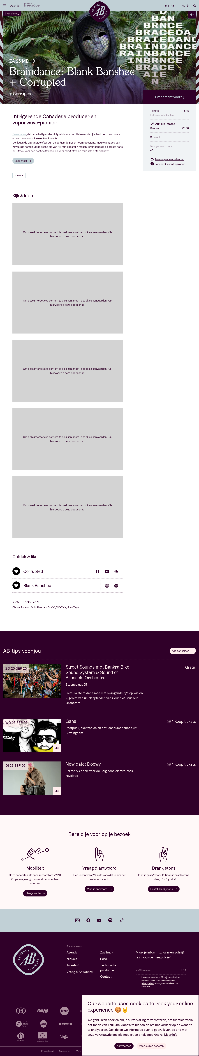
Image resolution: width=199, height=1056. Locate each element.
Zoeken (194, 6)
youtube (99, 920)
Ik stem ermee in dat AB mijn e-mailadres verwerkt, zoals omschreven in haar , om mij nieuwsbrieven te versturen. (160, 982)
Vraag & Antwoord (80, 972)
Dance (19, 175)
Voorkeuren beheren (151, 1046)
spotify (110, 920)
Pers (103, 959)
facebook (88, 920)
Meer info (170, 1035)
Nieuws (72, 959)
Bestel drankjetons (163, 889)
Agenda (14, 5)
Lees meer (23, 160)
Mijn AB (169, 5)
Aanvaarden (124, 1046)
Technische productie (108, 967)
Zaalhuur (106, 952)
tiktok (121, 920)
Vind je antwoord (99, 889)
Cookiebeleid (65, 1051)
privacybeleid (147, 983)
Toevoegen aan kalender (167, 159)
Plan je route (35, 893)
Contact (105, 976)
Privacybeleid (47, 1051)
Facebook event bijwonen (167, 164)
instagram (77, 920)
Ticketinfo (73, 965)
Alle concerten (183, 651)
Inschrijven (183, 970)
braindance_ (12, 13)
